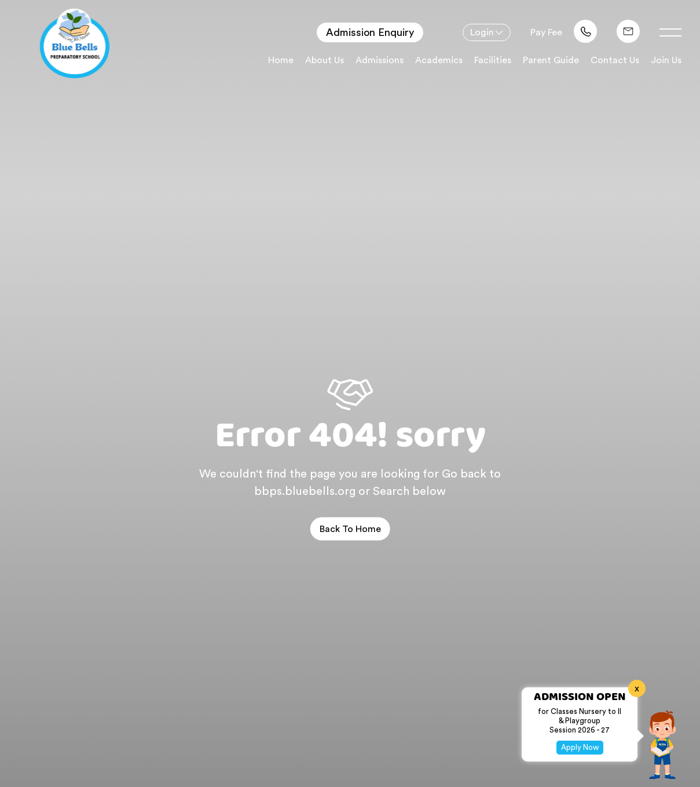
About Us (324, 60)
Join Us (666, 60)
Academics (439, 60)
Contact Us (615, 60)
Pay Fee (546, 32)
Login (482, 32)
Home (281, 60)
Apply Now (580, 747)
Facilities (492, 60)
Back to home (350, 528)
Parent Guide (551, 60)
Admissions (380, 60)
